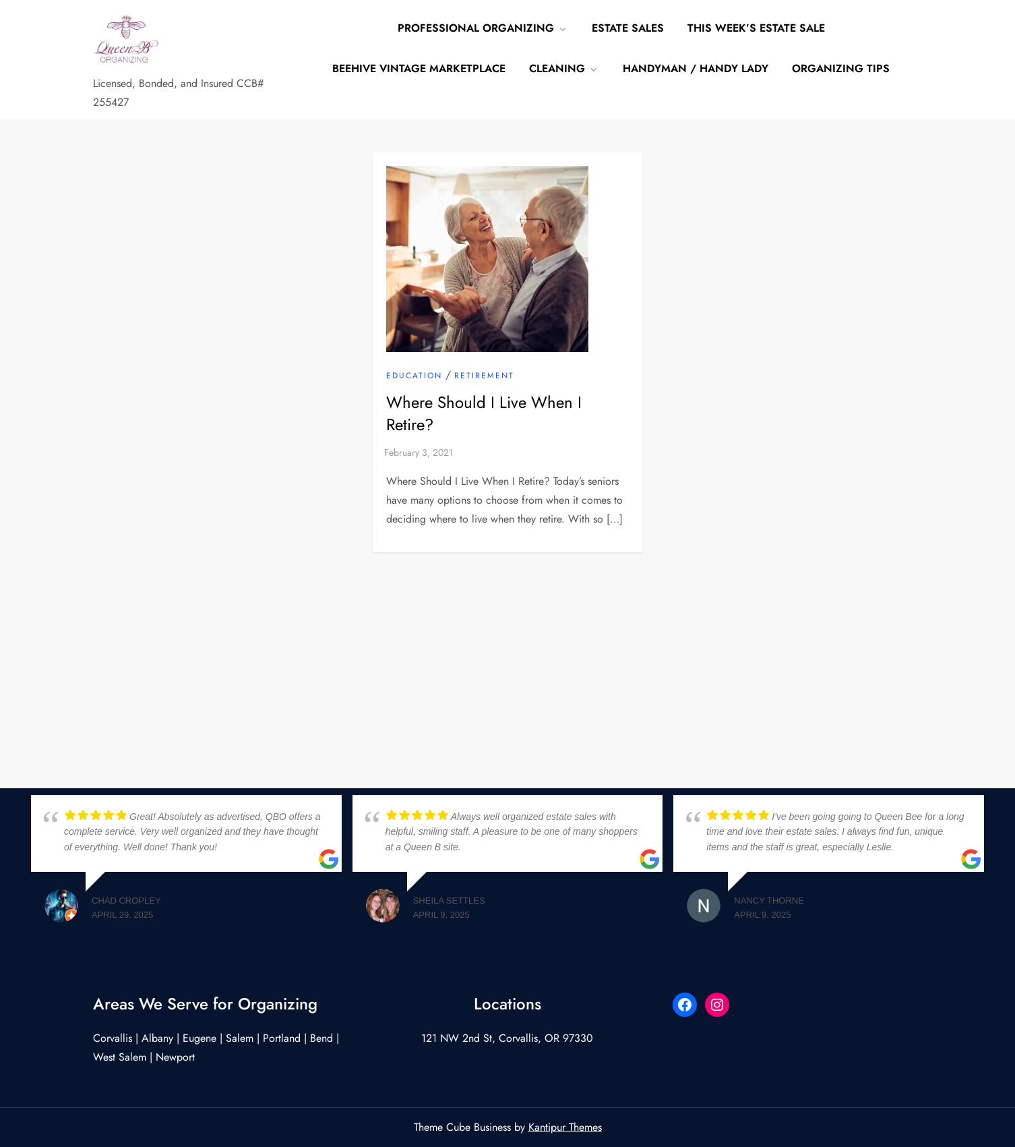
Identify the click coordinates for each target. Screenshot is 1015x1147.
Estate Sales (628, 28)
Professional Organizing (483, 28)
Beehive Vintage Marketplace (418, 68)
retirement (484, 376)
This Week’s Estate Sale (756, 28)
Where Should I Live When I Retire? (484, 413)
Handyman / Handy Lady (695, 68)
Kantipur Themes (565, 1127)
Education (414, 376)
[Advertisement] (507, 653)
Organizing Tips (841, 68)
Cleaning (564, 68)
